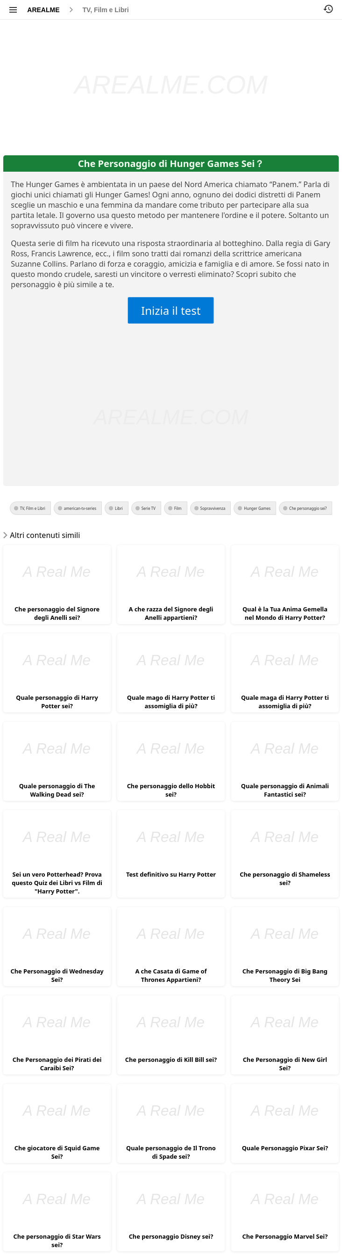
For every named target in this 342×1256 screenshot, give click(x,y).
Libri (119, 508)
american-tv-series (80, 508)
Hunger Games (257, 508)
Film (178, 508)
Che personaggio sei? (308, 508)
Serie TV (149, 508)
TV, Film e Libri (106, 10)
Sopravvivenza (213, 508)
